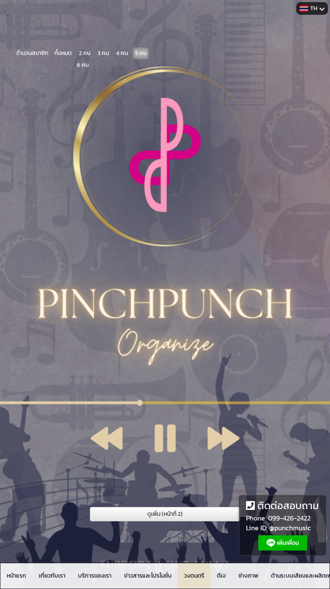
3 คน (103, 51)
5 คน (140, 51)
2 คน (84, 51)
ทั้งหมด (63, 51)
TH (312, 8)
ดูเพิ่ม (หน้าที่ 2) (165, 514)
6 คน (83, 63)
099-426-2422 (289, 518)
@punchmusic (290, 528)
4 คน (122, 51)
